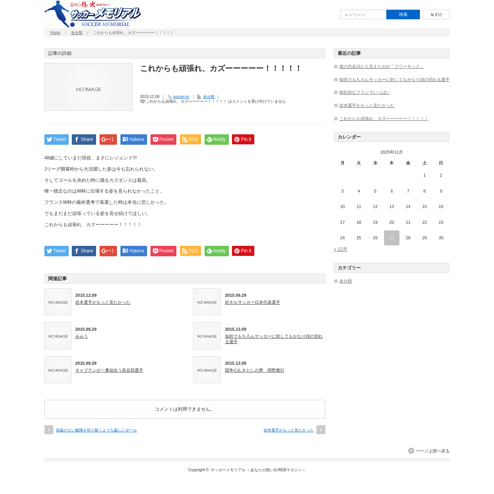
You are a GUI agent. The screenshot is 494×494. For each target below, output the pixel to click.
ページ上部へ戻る (433, 450)
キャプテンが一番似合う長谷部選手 (109, 370)
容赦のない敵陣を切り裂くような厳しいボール (96, 430)
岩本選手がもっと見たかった (102, 302)
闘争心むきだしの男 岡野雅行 (254, 370)
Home (55, 32)
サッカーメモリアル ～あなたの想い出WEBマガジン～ (258, 470)
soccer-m (181, 97)
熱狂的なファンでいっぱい (364, 92)
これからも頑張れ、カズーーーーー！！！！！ (383, 118)
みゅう (81, 336)
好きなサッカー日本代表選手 (252, 302)
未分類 (77, 32)
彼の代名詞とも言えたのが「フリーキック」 (381, 66)
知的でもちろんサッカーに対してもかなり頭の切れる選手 (274, 339)
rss (436, 14)
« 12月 (340, 249)
